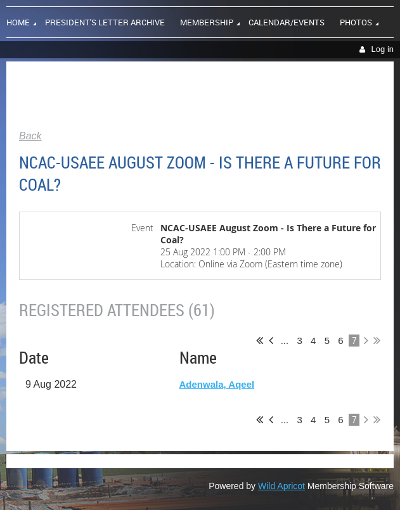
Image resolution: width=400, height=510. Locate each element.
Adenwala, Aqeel (217, 384)
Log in (382, 49)
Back (30, 136)
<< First (259, 340)
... (284, 340)
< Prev (271, 340)
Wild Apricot (281, 486)
